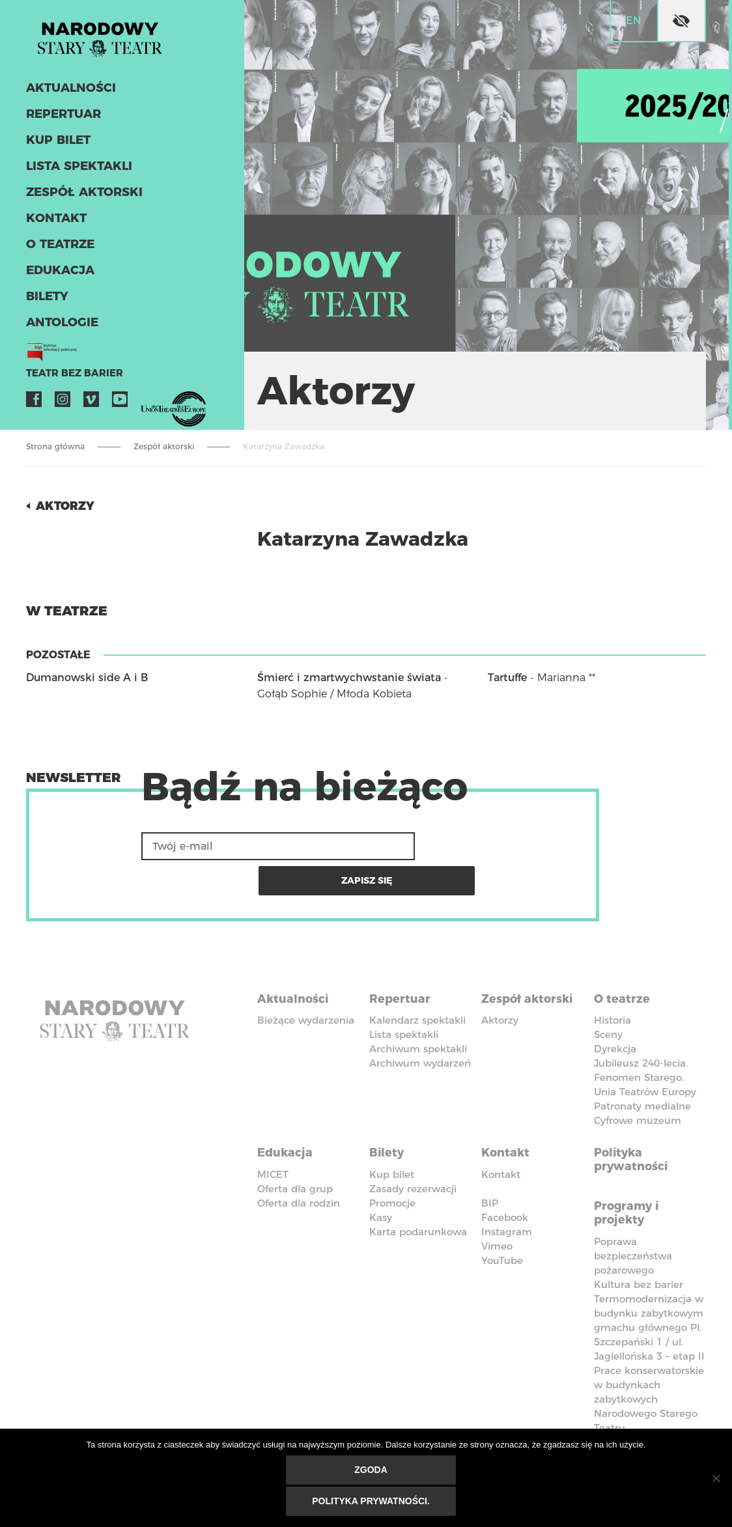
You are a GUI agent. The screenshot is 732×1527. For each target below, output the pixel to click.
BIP (489, 1157)
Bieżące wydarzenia (305, 980)
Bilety (45, 304)
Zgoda (372, 1473)
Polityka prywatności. (373, 1502)
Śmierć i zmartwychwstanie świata (349, 677)
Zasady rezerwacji (413, 1143)
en (633, 20)
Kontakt (53, 226)
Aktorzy (69, 505)
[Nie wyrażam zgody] (715, 1479)
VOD (148, 407)
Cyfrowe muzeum (637, 1080)
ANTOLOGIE (59, 330)
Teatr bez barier (65, 382)
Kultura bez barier (638, 1234)
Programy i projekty (631, 1163)
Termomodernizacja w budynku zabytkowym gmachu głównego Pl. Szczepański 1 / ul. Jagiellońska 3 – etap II (649, 1277)
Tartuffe (507, 677)
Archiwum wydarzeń (420, 1023)
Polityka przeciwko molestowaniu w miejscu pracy (537, 1426)
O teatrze (57, 252)
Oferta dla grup (295, 1143)
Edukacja (57, 278)
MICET (273, 1129)
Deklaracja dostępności (298, 1412)
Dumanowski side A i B (87, 677)
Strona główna (55, 446)
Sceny (608, 994)
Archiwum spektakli (418, 1009)
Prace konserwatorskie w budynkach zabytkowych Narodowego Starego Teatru (649, 1349)
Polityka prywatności (635, 1115)
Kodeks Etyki (638, 1405)
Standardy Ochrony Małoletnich (408, 1419)
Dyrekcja (615, 1009)
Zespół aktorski (79, 200)
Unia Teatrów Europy (645, 1052)
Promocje (392, 1157)
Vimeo (91, 407)
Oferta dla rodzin (298, 1157)
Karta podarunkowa (418, 1186)
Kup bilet (55, 148)
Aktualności (67, 96)
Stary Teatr (113, 41)
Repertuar (60, 122)
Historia (612, 980)
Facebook (34, 407)
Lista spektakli (75, 174)
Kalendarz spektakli (417, 980)
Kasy (380, 1172)
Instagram (62, 407)
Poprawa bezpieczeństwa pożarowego (633, 1205)
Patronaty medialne (642, 1066)
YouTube (120, 407)
